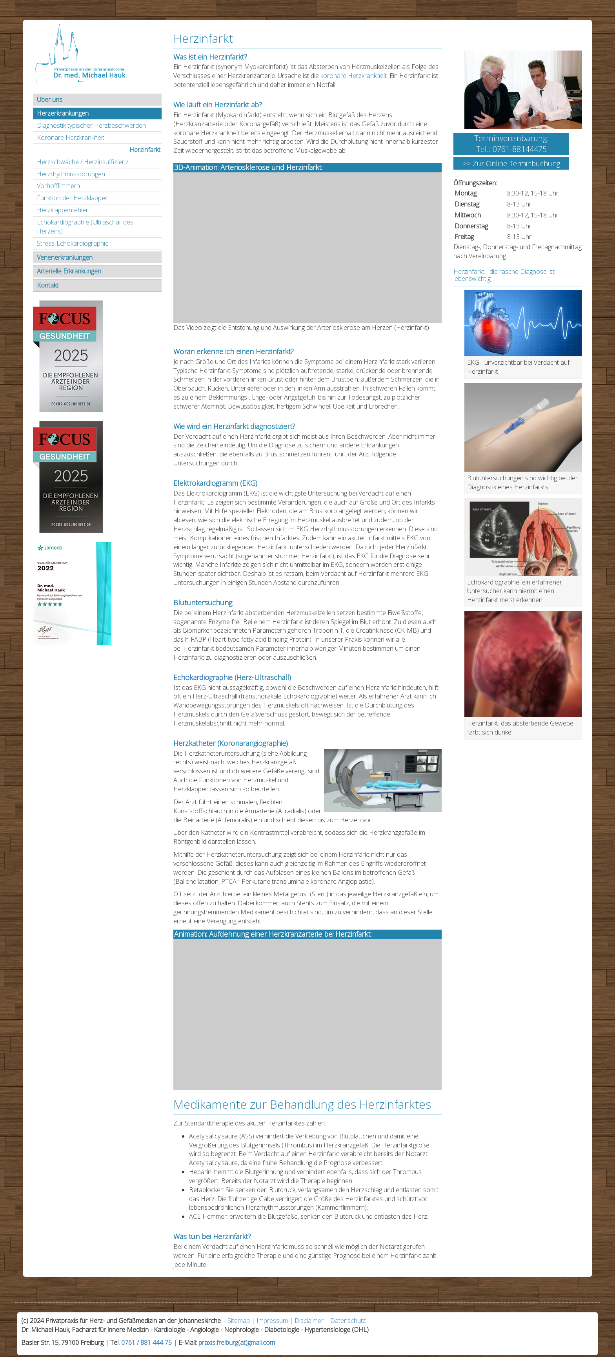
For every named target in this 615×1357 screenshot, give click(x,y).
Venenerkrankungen (65, 257)
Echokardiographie (203, 677)
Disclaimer (309, 1320)
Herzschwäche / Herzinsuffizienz (83, 161)
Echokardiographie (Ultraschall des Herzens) (85, 226)
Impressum (272, 1320)
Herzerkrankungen (63, 113)
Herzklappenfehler (62, 210)
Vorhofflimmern (58, 185)
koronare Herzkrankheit (353, 75)
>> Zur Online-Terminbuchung (511, 163)
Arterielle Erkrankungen (69, 271)
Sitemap (238, 1320)
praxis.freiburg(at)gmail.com (236, 1342)
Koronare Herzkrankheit (70, 137)
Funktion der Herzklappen (73, 198)
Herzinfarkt (144, 149)
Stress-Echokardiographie (73, 243)
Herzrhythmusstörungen (71, 174)
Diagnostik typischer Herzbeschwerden (91, 125)
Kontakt (47, 285)
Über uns (49, 99)
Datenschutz (348, 1320)
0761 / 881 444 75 (146, 1342)
